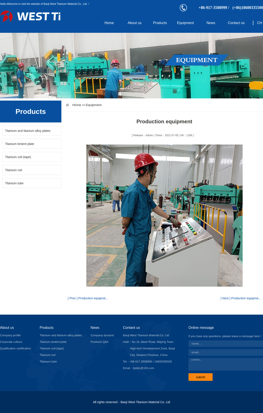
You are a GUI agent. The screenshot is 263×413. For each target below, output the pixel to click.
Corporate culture (11, 341)
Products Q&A (99, 341)
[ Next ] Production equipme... (241, 298)
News (210, 23)
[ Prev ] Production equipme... (88, 298)
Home (109, 23)
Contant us (131, 327)
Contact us (236, 23)
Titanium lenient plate (19, 144)
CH (259, 23)
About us (134, 23)
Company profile (10, 335)
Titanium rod (13, 170)
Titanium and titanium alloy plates (27, 130)
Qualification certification (15, 348)
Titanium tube (14, 183)
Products (160, 23)
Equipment (185, 23)
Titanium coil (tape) (18, 157)
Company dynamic (102, 335)
